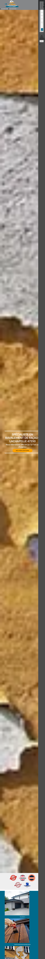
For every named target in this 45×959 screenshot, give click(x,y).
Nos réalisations (22, 450)
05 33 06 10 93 (4, 8)
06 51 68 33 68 (12, 8)
